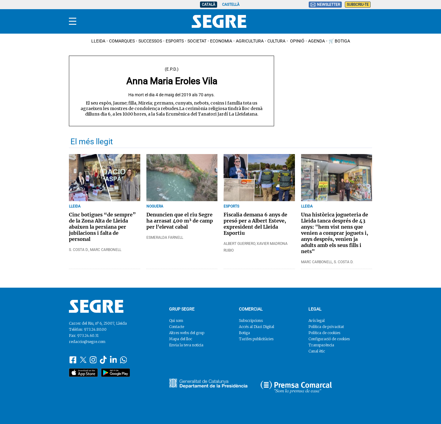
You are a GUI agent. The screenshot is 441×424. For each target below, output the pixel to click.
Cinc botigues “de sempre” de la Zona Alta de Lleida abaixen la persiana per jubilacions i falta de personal (102, 227)
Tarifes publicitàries (256, 339)
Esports (175, 41)
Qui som (176, 320)
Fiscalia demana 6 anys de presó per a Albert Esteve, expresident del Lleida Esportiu (255, 224)
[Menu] (72, 21)
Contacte (176, 326)
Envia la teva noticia (186, 345)
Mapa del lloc (180, 339)
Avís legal (316, 320)
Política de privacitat (326, 326)
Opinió (296, 41)
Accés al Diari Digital (256, 326)
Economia (221, 41)
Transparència (321, 345)
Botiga (244, 332)
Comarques (122, 41)
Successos (150, 41)
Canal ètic (316, 351)
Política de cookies (324, 332)
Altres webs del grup (186, 332)
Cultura (276, 41)
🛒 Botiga (339, 41)
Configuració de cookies (329, 339)
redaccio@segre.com (87, 341)
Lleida (98, 41)
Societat (196, 41)
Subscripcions (251, 320)
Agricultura (250, 41)
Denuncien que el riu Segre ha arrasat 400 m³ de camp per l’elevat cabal (179, 221)
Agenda (316, 41)
